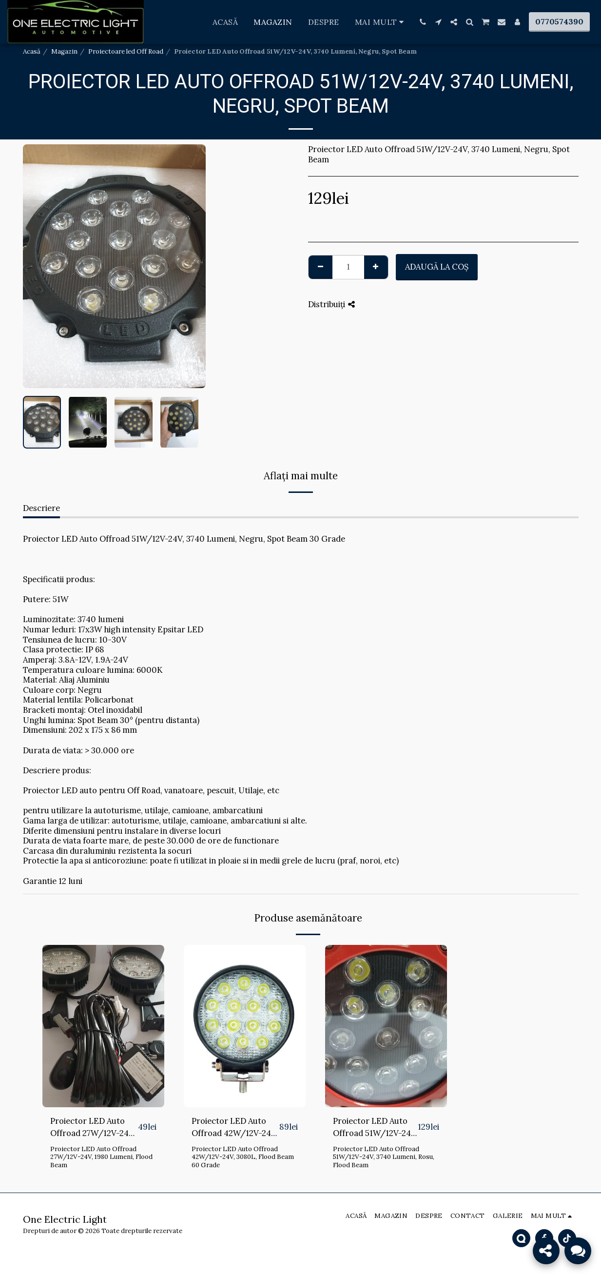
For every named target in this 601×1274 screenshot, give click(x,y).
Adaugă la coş (436, 266)
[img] (103, 1026)
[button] (422, 22)
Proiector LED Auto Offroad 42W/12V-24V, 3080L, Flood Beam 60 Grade (235, 1127)
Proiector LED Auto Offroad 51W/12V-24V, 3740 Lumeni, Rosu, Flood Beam (375, 1127)
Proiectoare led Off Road (125, 51)
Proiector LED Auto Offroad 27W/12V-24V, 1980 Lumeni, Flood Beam (93, 1127)
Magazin (64, 51)
